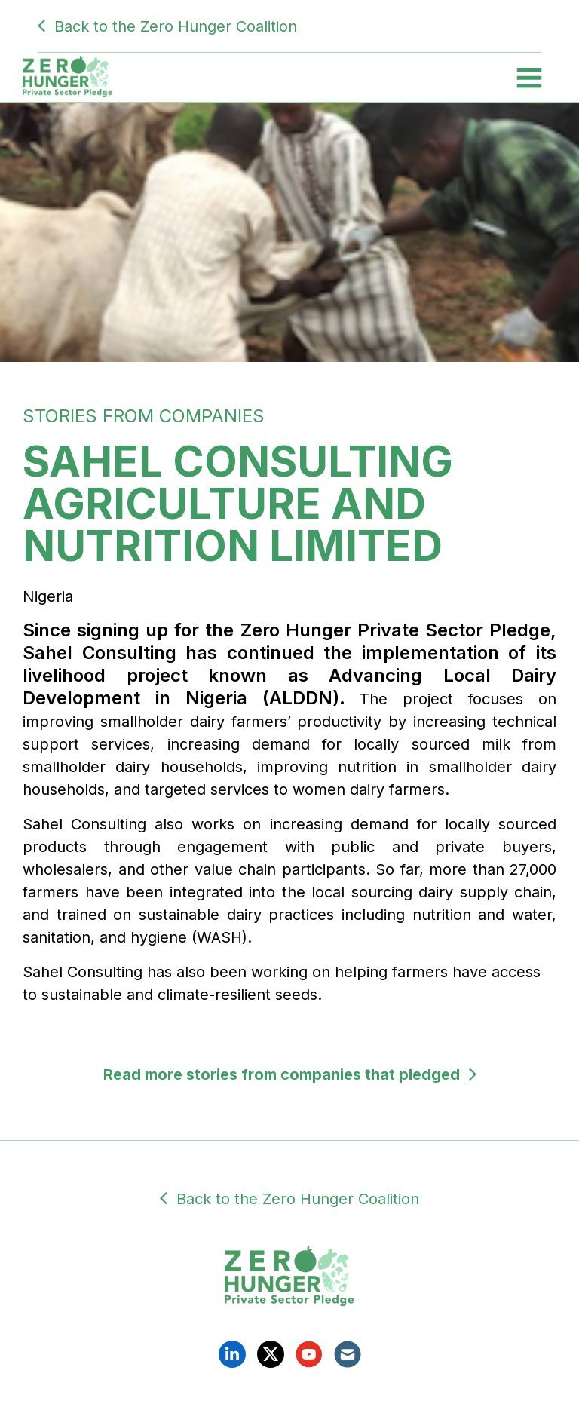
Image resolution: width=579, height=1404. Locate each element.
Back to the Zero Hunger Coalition (175, 26)
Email (347, 1354)
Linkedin (232, 1354)
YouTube (309, 1354)
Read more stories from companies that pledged (281, 1074)
